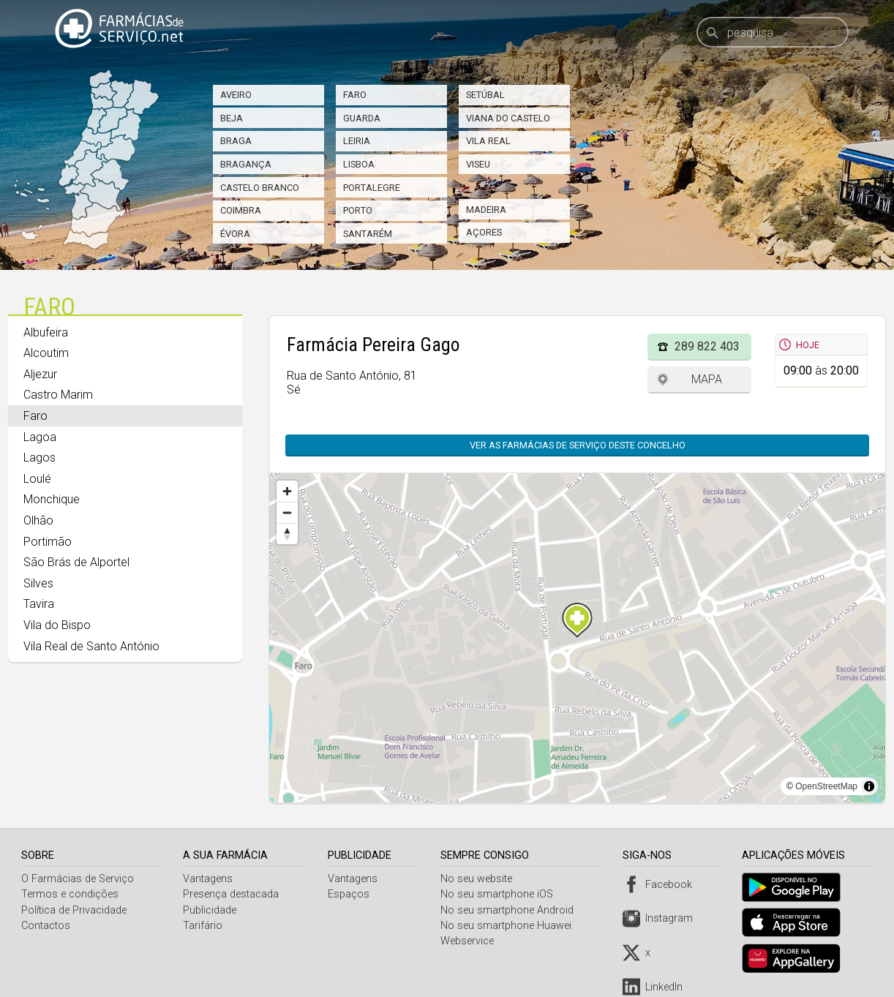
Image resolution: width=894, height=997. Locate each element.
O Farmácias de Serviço (77, 879)
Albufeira (45, 332)
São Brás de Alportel (76, 562)
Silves (38, 583)
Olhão (38, 520)
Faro (355, 94)
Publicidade (210, 910)
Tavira (38, 604)
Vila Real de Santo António (91, 646)
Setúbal (485, 94)
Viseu (478, 164)
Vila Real (488, 140)
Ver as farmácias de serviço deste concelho (577, 445)
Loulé (37, 479)
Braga (236, 140)
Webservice (470, 941)
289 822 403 (707, 346)
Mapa (706, 379)
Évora (235, 233)
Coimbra (240, 210)
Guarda (361, 118)
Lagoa (39, 437)
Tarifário (203, 925)
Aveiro (236, 94)
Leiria (356, 140)
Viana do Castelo (508, 118)
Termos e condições (70, 894)
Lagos (39, 457)
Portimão (47, 542)
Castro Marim (58, 395)
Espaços (351, 894)
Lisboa (359, 164)
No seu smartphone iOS (500, 894)
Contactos (45, 925)
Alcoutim (46, 353)
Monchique (51, 499)
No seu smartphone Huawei (509, 925)
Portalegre (371, 187)
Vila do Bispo (57, 625)
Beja (231, 118)
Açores (484, 232)
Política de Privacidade (74, 910)
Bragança (245, 164)
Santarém (367, 233)
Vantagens (208, 879)
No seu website (480, 879)
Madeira (486, 209)
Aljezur (40, 374)
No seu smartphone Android (510, 910)
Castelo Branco (259, 187)
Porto (357, 210)
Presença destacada (231, 894)
